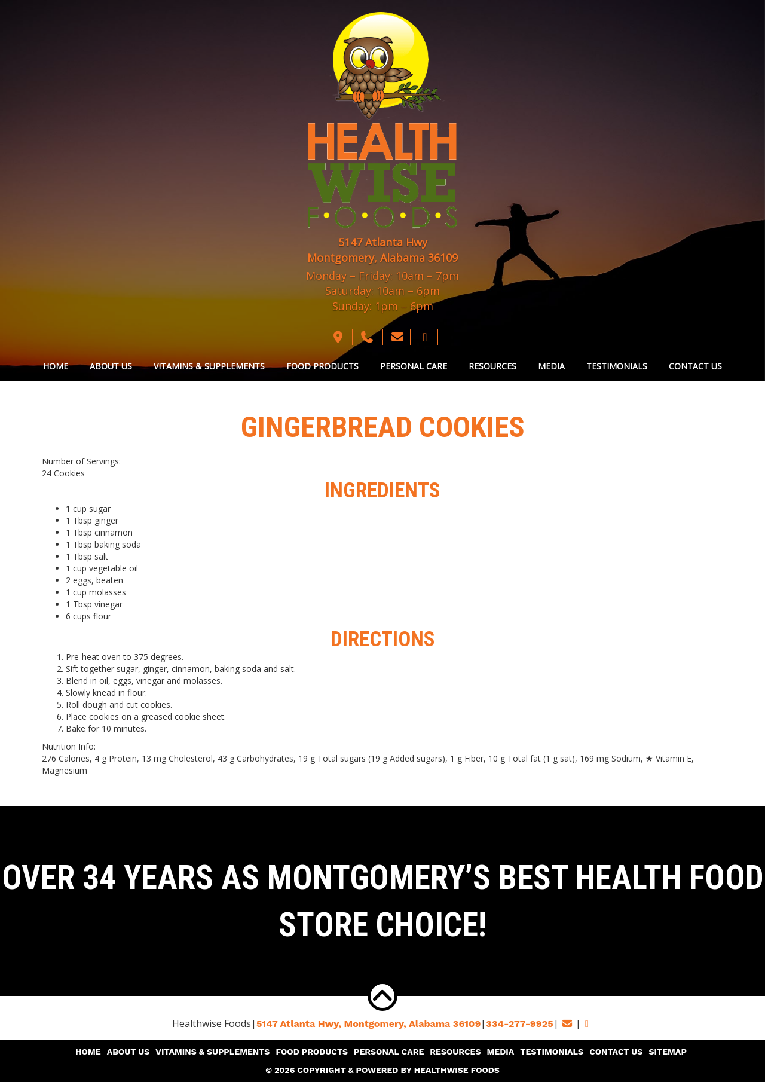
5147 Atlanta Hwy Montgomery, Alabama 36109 (382, 250)
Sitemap (666, 1052)
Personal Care (413, 366)
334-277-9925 (519, 1023)
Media (551, 366)
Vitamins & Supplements (209, 366)
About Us (111, 366)
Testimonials (616, 366)
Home (55, 366)
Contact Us (695, 366)
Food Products (322, 366)
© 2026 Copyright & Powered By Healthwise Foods (382, 1070)
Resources (492, 366)
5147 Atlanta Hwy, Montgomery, (369, 1023)
